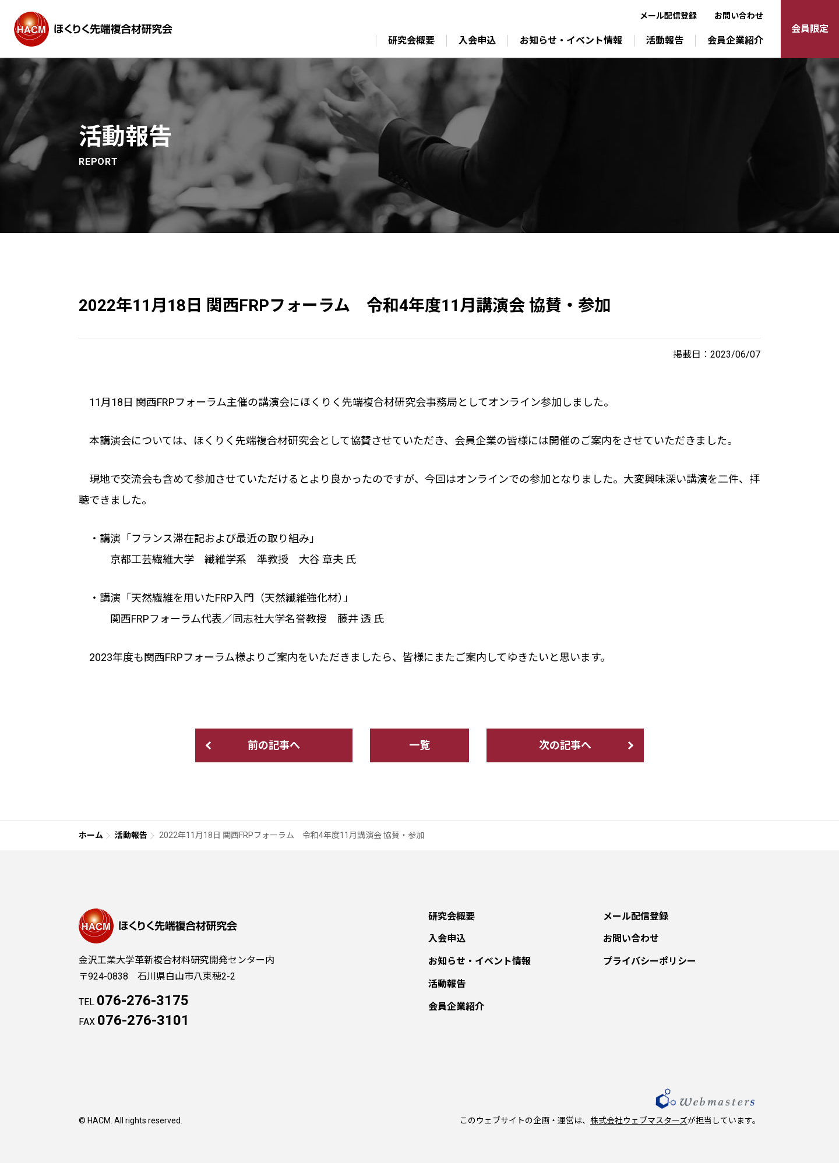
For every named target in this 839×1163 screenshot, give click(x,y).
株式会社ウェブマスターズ (639, 1120)
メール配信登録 (668, 15)
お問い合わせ (738, 15)
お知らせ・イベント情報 (571, 40)
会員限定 (810, 28)
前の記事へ (274, 745)
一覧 (419, 745)
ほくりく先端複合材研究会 (93, 29)
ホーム (91, 835)
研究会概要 (411, 40)
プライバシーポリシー (649, 961)
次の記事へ (565, 745)
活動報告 (664, 40)
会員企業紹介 (735, 40)
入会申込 (477, 40)
